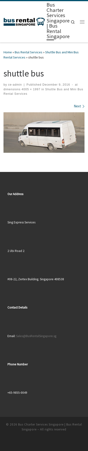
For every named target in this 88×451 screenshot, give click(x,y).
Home (7, 52)
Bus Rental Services (28, 52)
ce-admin (15, 84)
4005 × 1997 (30, 89)
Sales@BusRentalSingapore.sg (36, 336)
